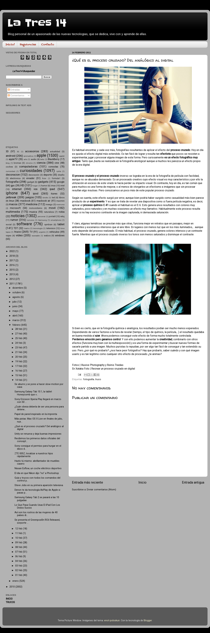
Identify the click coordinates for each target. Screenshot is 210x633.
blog (8, 163)
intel (62, 185)
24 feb (19, 343)
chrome (29, 163)
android (10, 155)
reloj (62, 216)
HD (22, 185)
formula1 (56, 178)
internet (17, 189)
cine (57, 163)
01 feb (19, 575)
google (60, 182)
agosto (16, 297)
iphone (12, 193)
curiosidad (10, 171)
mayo (15, 311)
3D (7, 151)
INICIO (9, 598)
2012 (12, 279)
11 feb (19, 533)
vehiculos (54, 232)
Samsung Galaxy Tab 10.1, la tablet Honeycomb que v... (33, 393)
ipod (35, 193)
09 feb (19, 542)
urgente (42, 232)
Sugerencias (28, 45)
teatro (26, 228)
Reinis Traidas (115, 365)
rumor (14, 219)
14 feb (19, 380)
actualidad (55, 151)
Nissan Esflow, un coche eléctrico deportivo (38, 468)
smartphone (56, 220)
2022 (12, 251)
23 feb (19, 347)
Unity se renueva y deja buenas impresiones (38, 433)
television (50, 228)
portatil (52, 216)
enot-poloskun (112, 620)
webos (47, 235)
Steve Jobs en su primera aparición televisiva (39, 485)
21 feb (19, 352)
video (19, 235)
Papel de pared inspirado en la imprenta (36, 414)
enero (15, 581)
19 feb (19, 361)
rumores (30, 220)
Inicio (142, 482)
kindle (45, 197)
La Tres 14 (36, 23)
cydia (58, 171)
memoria (60, 204)
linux (11, 200)
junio (15, 306)
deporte (47, 174)
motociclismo (35, 208)
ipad (52, 189)
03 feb (19, 565)
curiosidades (31, 170)
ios (36, 189)
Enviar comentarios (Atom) (101, 489)
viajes (8, 235)
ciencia (41, 162)
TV (31, 232)
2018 (12, 256)
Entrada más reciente (87, 482)
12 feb (19, 528)
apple (41, 155)
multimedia (13, 211)
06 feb (19, 556)
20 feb (19, 356)
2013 (12, 274)
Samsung (42, 220)
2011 (12, 283)
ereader (30, 178)
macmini (60, 201)
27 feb (19, 333)
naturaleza (49, 212)
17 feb (19, 366)
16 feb (19, 370)
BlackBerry (53, 159)
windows (59, 235)
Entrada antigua (193, 482)
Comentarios (16, 95)
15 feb (19, 375)
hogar (35, 186)
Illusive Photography (93, 365)
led (53, 197)
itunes (54, 193)
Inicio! (10, 45)
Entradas (14, 89)
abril (15, 315)
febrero (16, 325)
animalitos (28, 156)
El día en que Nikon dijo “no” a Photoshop (37, 473)
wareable (36, 235)
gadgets (43, 181)
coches (9, 166)
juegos (29, 197)
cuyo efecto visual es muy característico (166, 179)
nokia (61, 212)
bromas (17, 163)
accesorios (32, 151)
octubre (16, 292)
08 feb (19, 547)
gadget (30, 182)
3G (18, 151)
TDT (16, 228)
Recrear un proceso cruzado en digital (113, 368)
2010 (12, 586)
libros (61, 197)
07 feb (19, 551)
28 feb (19, 329)
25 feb (19, 338)
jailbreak (11, 197)
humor (44, 185)
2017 (12, 260)
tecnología (37, 228)
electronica (15, 178)
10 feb (19, 538)
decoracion (13, 174)
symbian (48, 224)
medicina (31, 204)
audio (33, 159)
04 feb (19, 561)
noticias (18, 216)
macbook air (43, 200)
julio (14, 301)
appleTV (13, 159)
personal (41, 216)
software (24, 224)
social (9, 224)
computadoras (28, 166)
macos (13, 204)
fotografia (88, 379)
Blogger (148, 620)
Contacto (47, 45)
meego (49, 204)
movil (52, 208)
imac (53, 185)
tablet (60, 224)
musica (33, 212)
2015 (12, 269)
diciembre (18, 287)
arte (25, 159)
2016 (12, 265)
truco (98, 379)
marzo (16, 320)
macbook (25, 200)
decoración (33, 175)
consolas (53, 166)
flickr (44, 178)
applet (61, 156)
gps (13, 185)
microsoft (15, 208)
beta (42, 159)
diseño (61, 175)
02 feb (19, 570)
